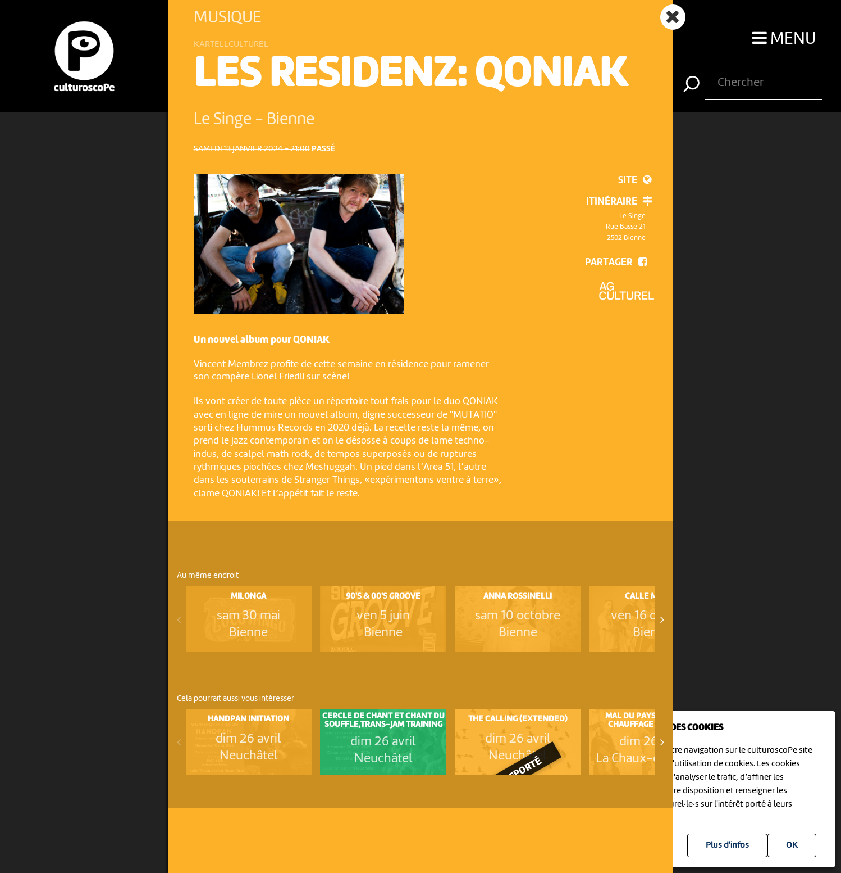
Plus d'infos (727, 845)
